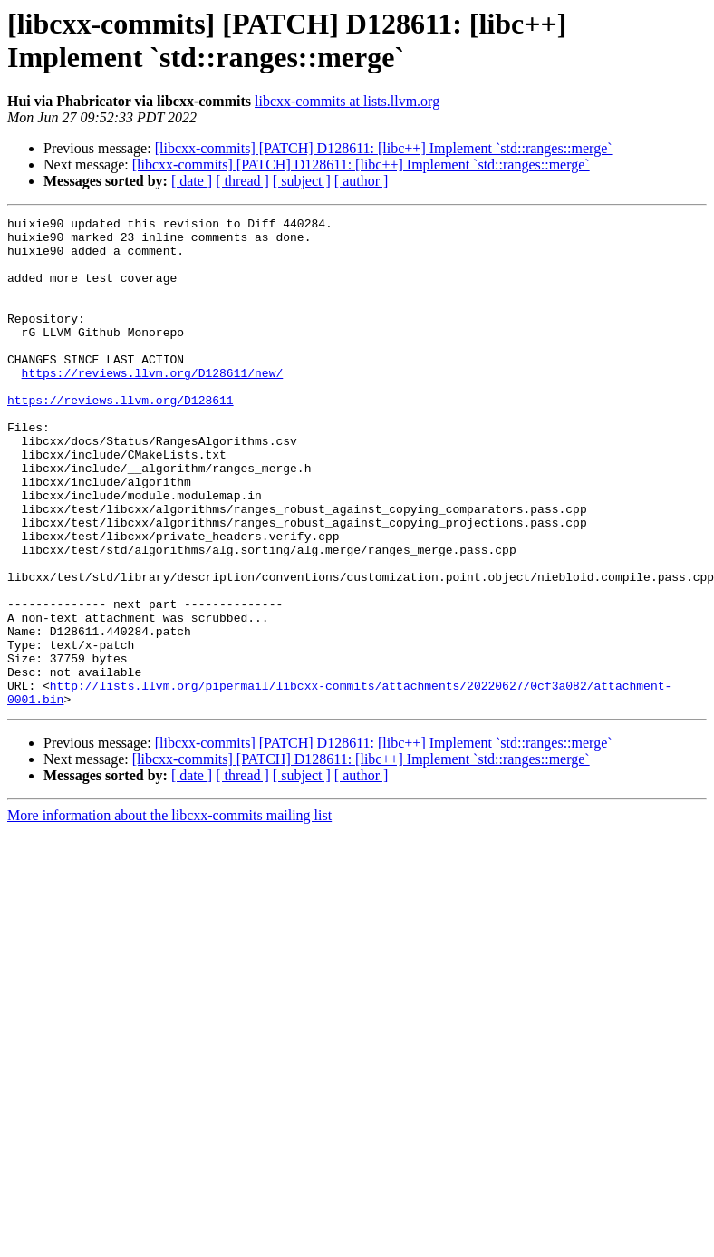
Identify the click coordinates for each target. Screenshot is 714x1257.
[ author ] (361, 181)
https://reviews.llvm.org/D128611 (120, 438)
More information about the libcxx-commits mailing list (169, 913)
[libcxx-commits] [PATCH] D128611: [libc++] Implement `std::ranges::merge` (384, 148)
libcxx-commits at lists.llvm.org (347, 101)
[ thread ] (242, 181)
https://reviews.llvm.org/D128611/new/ (153, 405)
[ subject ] (302, 181)
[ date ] (191, 181)
